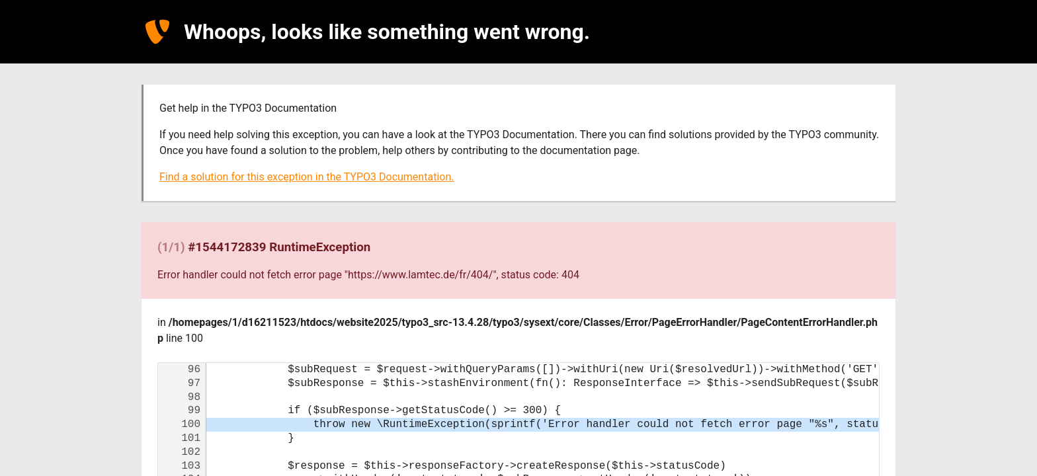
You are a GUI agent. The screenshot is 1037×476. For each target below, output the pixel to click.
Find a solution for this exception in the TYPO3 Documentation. (306, 177)
